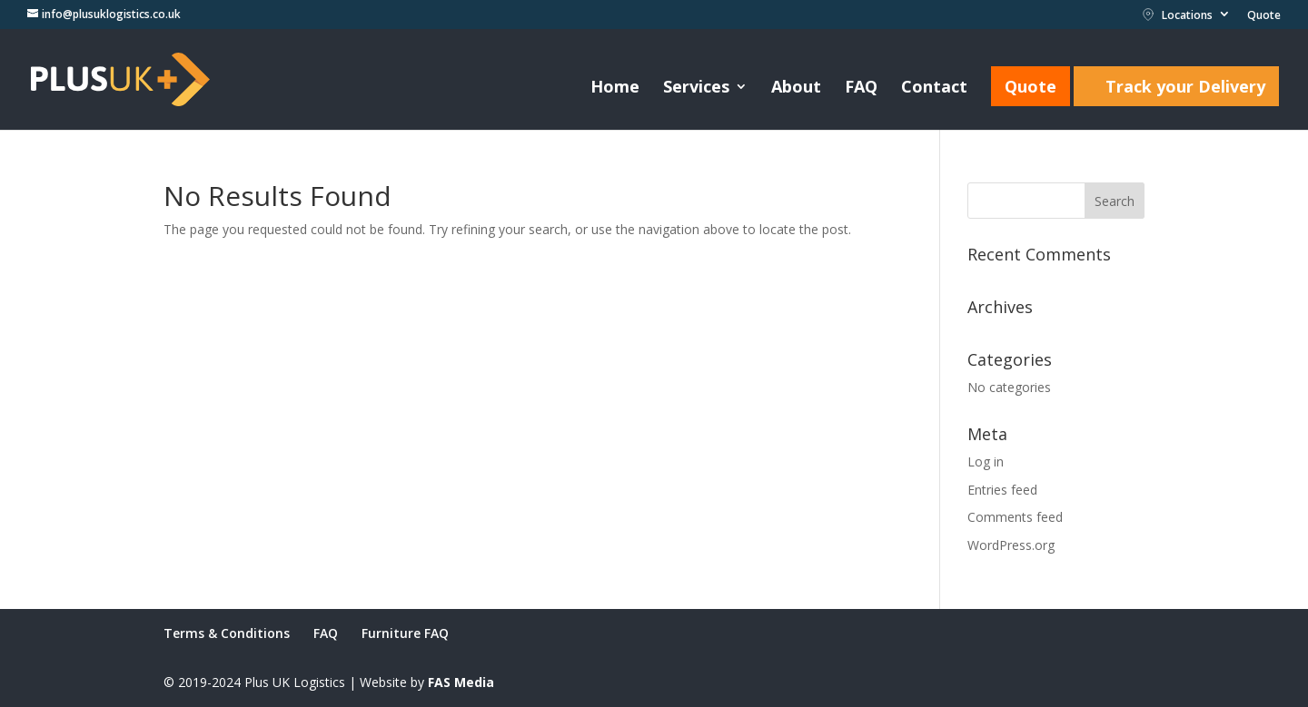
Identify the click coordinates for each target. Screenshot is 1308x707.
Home (614, 88)
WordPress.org (1011, 545)
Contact (934, 88)
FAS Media (461, 682)
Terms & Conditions (227, 633)
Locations (1177, 15)
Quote (1264, 16)
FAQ (861, 88)
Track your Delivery (1185, 86)
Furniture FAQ (405, 633)
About (796, 88)
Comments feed (1015, 516)
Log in (985, 461)
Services (696, 88)
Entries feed (1002, 489)
